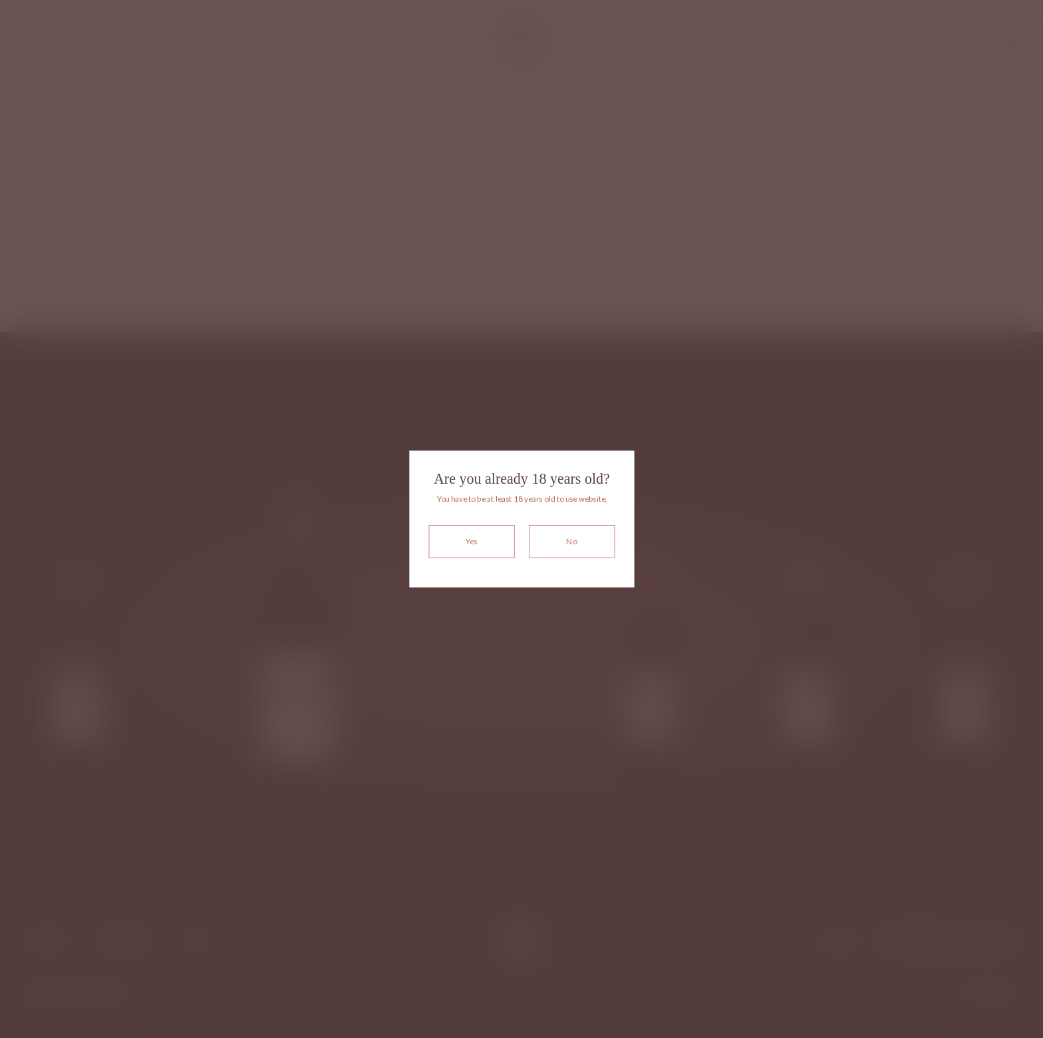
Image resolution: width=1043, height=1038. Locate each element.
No (571, 541)
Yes (471, 541)
